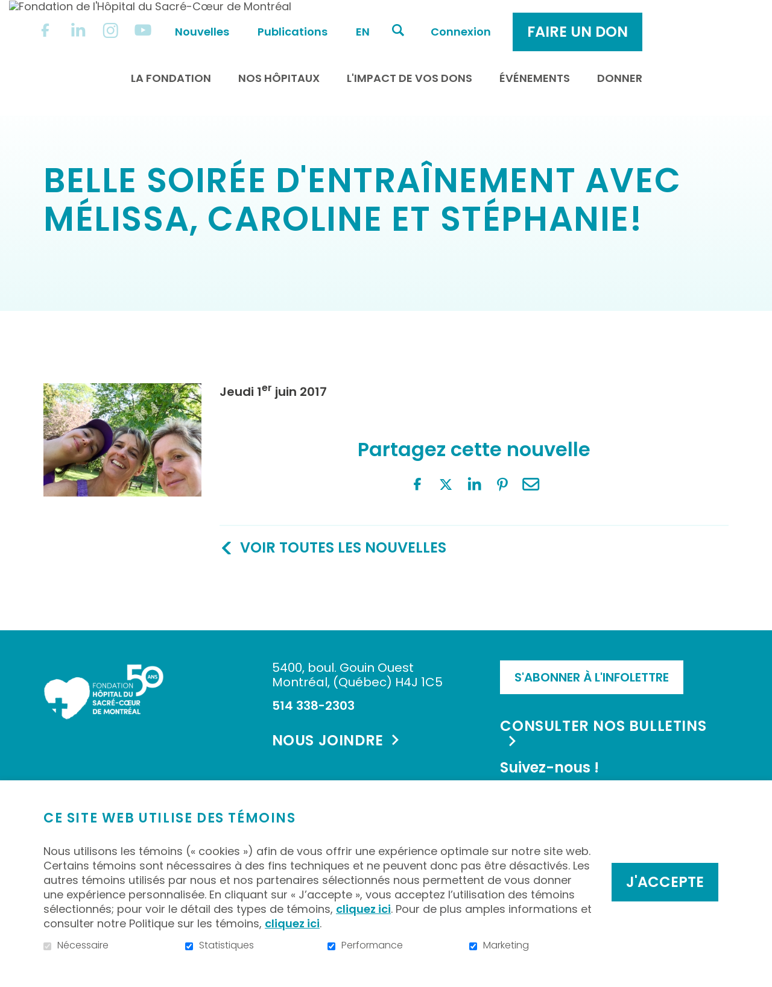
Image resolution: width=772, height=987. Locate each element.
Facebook (66, 589)
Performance (372, 945)
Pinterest (151, 589)
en (462, 19)
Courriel (179, 589)
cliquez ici (363, 908)
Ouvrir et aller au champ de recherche (498, 17)
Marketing (506, 945)
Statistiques (226, 945)
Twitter (94, 589)
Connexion (560, 19)
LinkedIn (122, 589)
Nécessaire (83, 945)
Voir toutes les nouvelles (343, 491)
